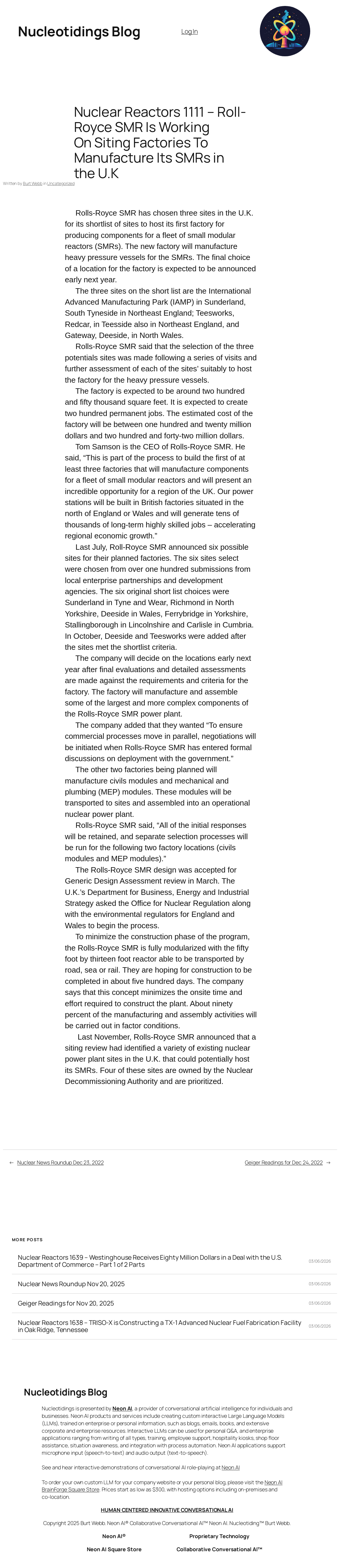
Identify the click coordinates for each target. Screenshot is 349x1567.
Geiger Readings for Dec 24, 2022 (284, 1162)
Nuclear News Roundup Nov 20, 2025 (71, 1283)
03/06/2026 (320, 1261)
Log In (189, 31)
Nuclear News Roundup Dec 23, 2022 (60, 1162)
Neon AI (122, 1408)
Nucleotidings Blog (79, 31)
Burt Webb (32, 183)
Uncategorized (61, 183)
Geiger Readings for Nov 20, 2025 (66, 1303)
